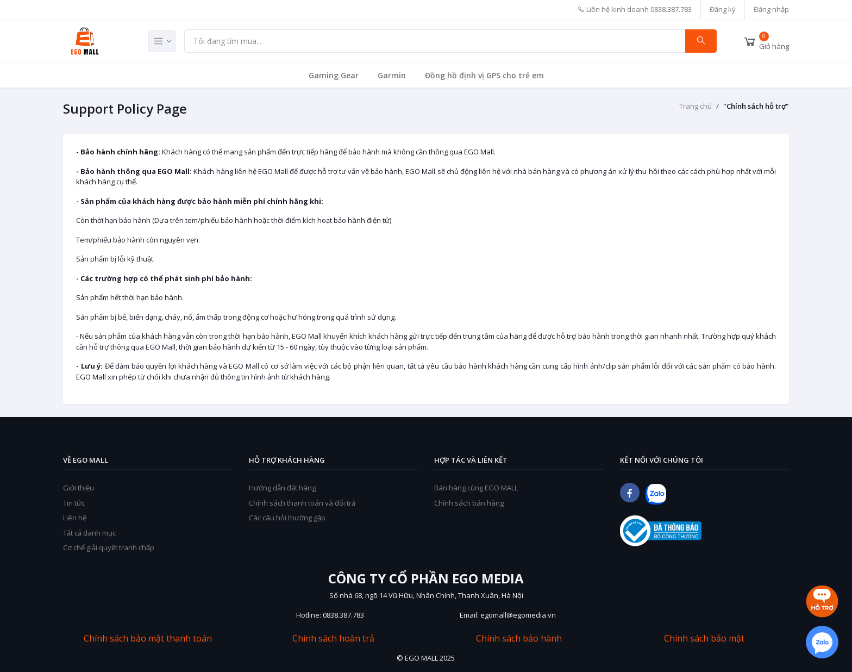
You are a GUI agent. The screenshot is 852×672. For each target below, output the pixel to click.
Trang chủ (695, 106)
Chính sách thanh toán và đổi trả (302, 503)
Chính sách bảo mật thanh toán (148, 638)
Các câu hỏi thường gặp (287, 517)
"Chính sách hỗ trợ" (756, 106)
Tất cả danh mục (89, 533)
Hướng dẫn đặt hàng (282, 488)
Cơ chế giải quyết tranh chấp (108, 547)
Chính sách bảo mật (704, 638)
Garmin (392, 75)
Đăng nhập (771, 9)
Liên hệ (74, 517)
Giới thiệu (78, 488)
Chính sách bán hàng (469, 503)
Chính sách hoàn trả (333, 638)
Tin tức (74, 503)
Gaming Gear (334, 75)
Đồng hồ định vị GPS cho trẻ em (484, 75)
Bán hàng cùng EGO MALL (476, 488)
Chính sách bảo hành (519, 638)
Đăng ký (723, 9)
